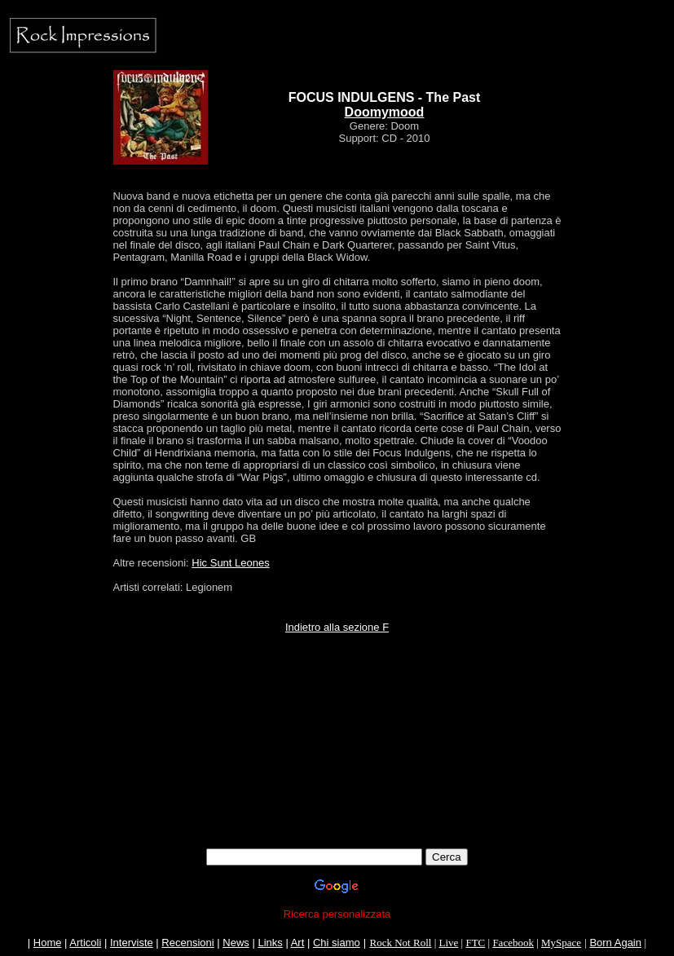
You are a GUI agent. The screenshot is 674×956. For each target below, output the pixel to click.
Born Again (615, 942)
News (235, 942)
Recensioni (187, 942)
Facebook (513, 942)
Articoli (85, 942)
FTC (475, 942)
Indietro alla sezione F (337, 627)
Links (270, 942)
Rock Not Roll (401, 942)
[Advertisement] (337, 725)
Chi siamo (336, 942)
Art (298, 942)
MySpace (561, 942)
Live (448, 942)
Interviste (131, 942)
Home (47, 942)
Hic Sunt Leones (230, 563)
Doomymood (385, 112)
